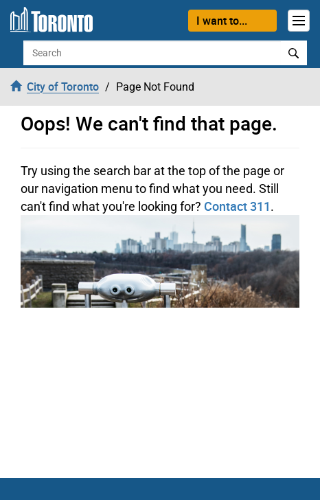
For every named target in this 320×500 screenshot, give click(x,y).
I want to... (221, 20)
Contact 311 (237, 206)
